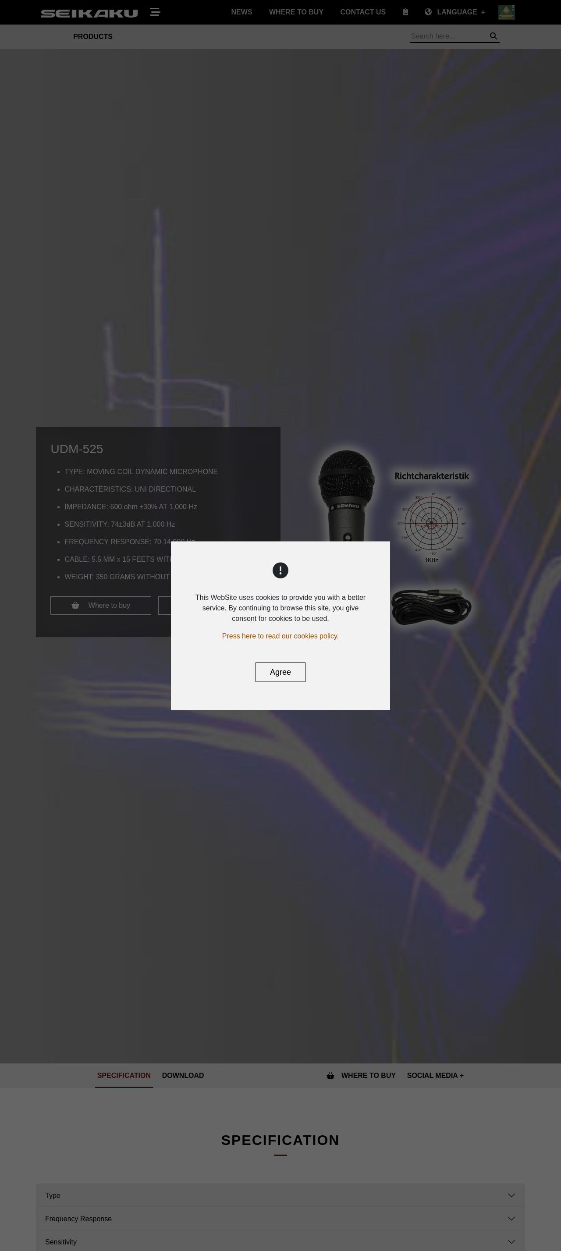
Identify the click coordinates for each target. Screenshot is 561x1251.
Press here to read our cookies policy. (280, 635)
